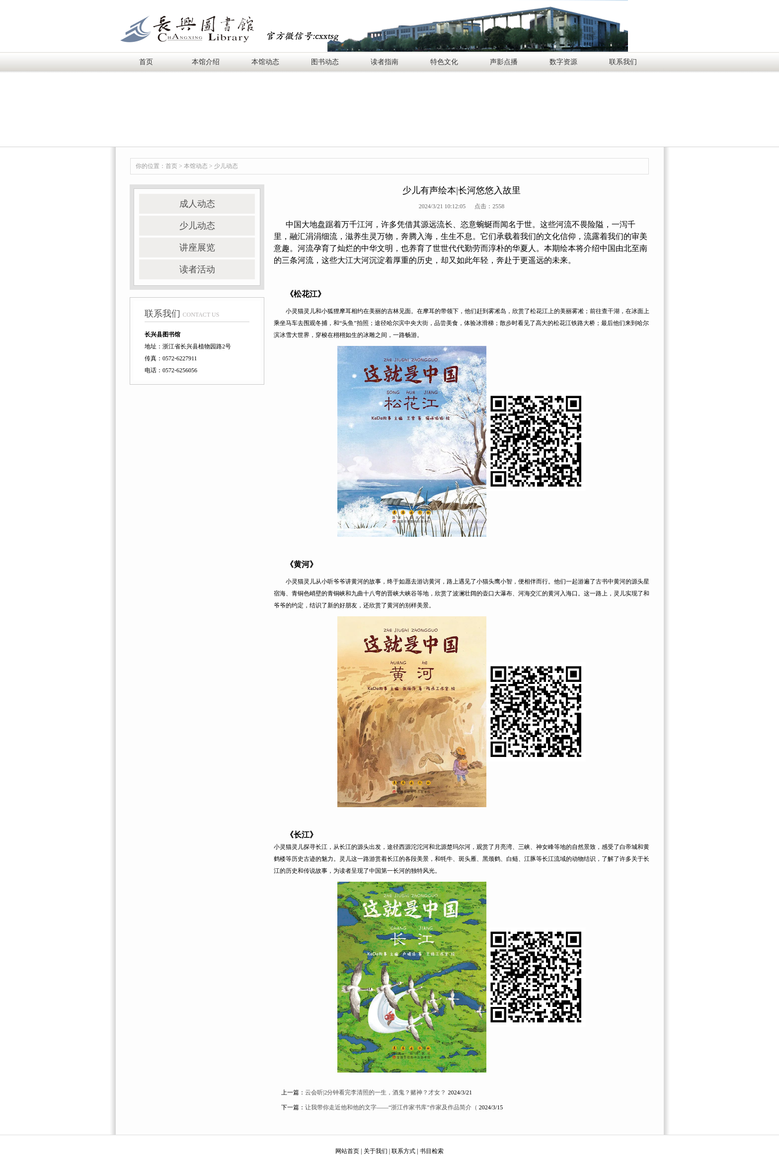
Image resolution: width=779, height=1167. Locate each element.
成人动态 (197, 204)
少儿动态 (226, 166)
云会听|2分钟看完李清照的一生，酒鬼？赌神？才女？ (375, 1092)
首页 (146, 62)
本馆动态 (265, 62)
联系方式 (403, 1151)
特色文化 (444, 62)
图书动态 (325, 62)
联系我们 (623, 62)
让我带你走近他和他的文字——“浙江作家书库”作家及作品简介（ (391, 1107)
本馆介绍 (206, 62)
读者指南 (384, 62)
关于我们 (376, 1151)
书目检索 (432, 1151)
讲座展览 (197, 247)
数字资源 (563, 62)
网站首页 (347, 1151)
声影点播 (504, 62)
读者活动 (197, 269)
